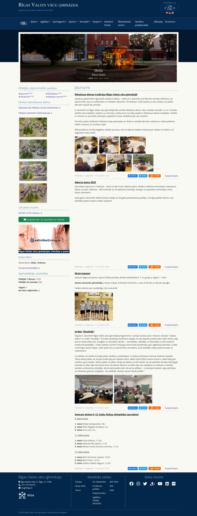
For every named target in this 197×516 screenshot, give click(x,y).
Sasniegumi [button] (58, 21)
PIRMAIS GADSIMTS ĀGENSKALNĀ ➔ (35, 113)
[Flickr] (173, 483)
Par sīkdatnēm (99, 481)
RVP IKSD (114, 481)
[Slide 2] (96, 78)
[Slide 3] (101, 78)
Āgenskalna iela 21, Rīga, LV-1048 (36, 481)
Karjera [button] (96, 21)
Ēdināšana (55, 93)
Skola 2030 (80, 486)
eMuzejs (158, 21)
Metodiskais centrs (124, 23)
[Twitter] (145, 483)
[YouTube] (160, 483)
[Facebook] (131, 483)
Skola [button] (33, 21)
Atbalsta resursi (57, 96)
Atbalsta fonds (108, 23)
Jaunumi (27, 93)
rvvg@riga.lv (26, 487)
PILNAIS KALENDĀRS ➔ (29, 268)
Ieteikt (155, 175)
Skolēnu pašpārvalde (141, 23)
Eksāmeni (27, 96)
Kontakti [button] (84, 21)
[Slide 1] (91, 78)
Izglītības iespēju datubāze (96, 500)
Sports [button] (72, 21)
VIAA (112, 490)
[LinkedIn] (167, 483)
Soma (78, 490)
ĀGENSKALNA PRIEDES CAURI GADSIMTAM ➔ (39, 107)
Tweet (143, 175)
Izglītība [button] (44, 21)
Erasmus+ (170, 21)
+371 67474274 (28, 484)
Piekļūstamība (99, 493)
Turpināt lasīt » (172, 175)
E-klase (78, 481)
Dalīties (132, 175)
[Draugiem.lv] (152, 483)
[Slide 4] (106, 78)
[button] (170, 7)
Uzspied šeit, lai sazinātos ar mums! (44, 219)
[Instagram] (138, 483)
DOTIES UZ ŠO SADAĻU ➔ (30, 213)
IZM (111, 486)
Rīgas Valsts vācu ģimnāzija (48, 5)
